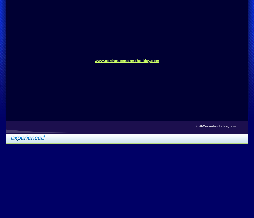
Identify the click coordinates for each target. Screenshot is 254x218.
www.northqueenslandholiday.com (127, 60)
